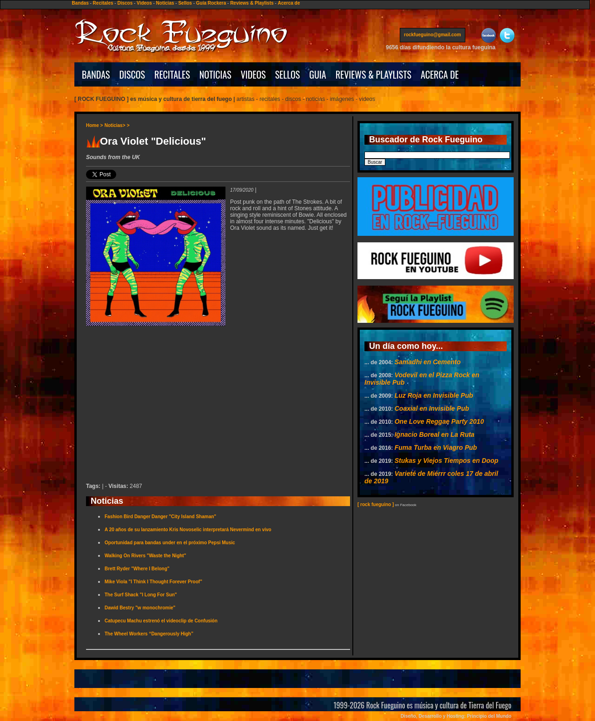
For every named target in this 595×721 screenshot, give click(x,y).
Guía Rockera (211, 3)
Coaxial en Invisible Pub (432, 408)
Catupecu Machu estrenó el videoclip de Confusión (161, 620)
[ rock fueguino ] (375, 504)
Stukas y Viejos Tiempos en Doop (446, 460)
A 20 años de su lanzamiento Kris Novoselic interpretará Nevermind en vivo (188, 529)
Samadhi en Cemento (428, 362)
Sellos (185, 3)
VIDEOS (253, 74)
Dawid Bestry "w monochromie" (140, 607)
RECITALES (172, 74)
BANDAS (96, 74)
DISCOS (132, 74)
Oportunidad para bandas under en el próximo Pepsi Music (170, 542)
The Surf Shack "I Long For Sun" (141, 594)
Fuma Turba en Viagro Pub (436, 447)
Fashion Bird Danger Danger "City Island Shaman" (160, 516)
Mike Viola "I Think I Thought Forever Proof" (153, 581)
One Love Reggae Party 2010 (439, 421)
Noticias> (115, 125)
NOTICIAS (215, 74)
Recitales (103, 3)
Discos (124, 3)
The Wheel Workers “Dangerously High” (149, 633)
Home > (94, 125)
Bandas (80, 3)
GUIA (317, 74)
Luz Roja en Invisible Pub (434, 395)
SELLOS (287, 74)
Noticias (165, 3)
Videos (144, 3)
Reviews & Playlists (251, 3)
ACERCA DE (440, 74)
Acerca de (289, 3)
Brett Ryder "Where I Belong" (137, 568)
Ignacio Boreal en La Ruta (435, 434)
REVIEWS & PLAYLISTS (373, 74)
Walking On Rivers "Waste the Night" (145, 555)
